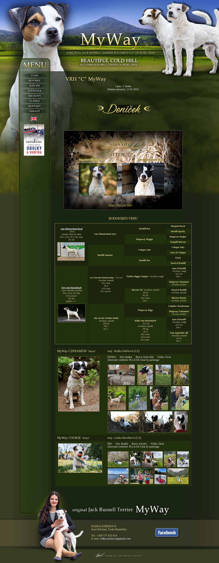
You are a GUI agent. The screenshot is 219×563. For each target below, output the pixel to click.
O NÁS (35, 75)
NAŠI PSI (34, 85)
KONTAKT (34, 106)
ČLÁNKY (34, 101)
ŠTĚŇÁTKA (34, 90)
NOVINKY (35, 80)
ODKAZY (34, 111)
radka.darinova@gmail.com (115, 538)
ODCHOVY (34, 96)
